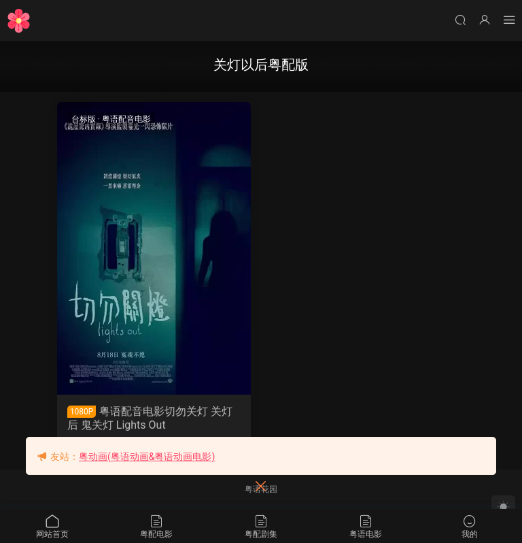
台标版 (83, 119)
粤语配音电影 (126, 119)
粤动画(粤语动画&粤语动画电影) (147, 456)
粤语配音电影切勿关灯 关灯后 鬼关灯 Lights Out (150, 418)
